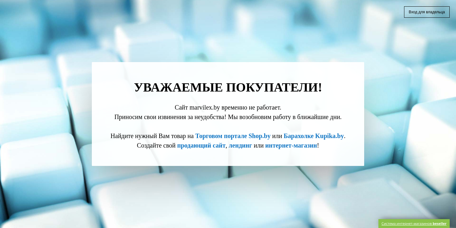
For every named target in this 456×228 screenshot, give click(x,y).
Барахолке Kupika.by (314, 135)
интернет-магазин (291, 145)
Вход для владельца (427, 12)
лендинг (240, 145)
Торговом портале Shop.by (233, 135)
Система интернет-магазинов (414, 223)
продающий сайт (201, 145)
